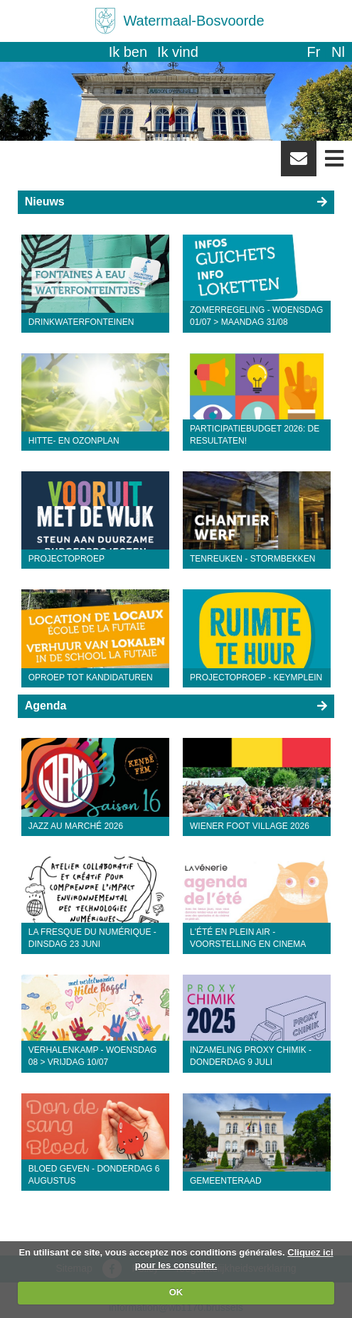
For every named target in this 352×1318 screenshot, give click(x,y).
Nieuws (45, 201)
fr (313, 52)
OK (176, 1292)
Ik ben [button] (128, 52)
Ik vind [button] (177, 52)
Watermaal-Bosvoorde (193, 20)
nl (338, 52)
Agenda (46, 706)
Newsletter (298, 163)
